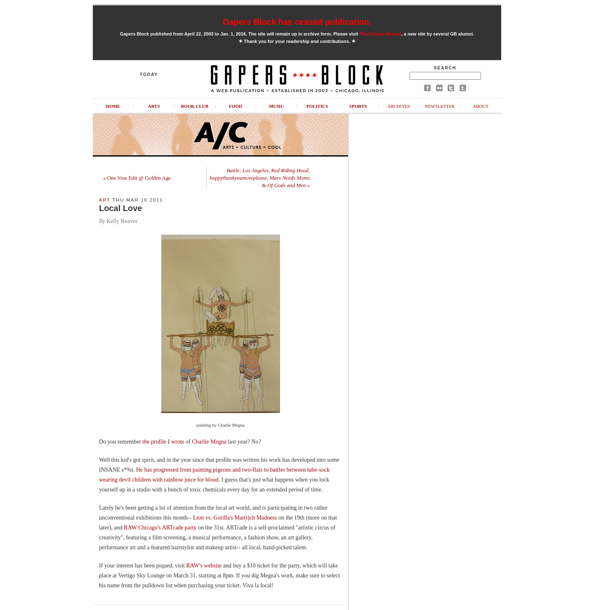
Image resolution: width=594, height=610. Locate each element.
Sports (358, 106)
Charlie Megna (209, 442)
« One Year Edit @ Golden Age (137, 178)
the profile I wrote (163, 442)
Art (105, 199)
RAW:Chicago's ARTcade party (160, 528)
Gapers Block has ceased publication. (297, 21)
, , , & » (260, 177)
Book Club (194, 106)
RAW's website (204, 566)
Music (276, 106)
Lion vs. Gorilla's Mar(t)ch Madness (235, 518)
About (480, 106)
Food (235, 106)
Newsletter (440, 106)
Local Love (120, 208)
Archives (398, 106)
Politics (317, 106)
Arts (154, 106)
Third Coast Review (380, 33)
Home (113, 106)
